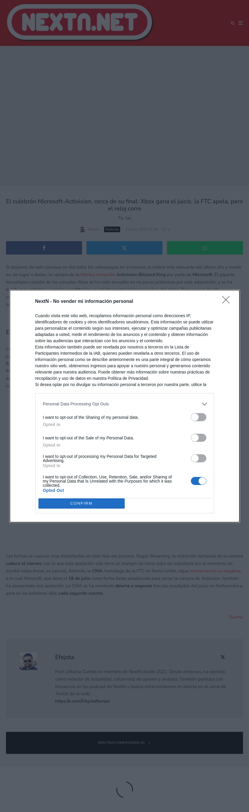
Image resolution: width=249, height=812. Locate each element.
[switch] (198, 417)
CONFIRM (81, 503)
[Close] (227, 301)
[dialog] (124, 406)
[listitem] (124, 404)
